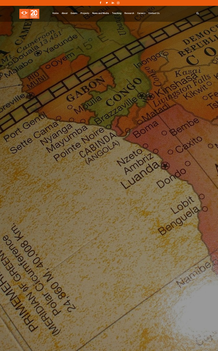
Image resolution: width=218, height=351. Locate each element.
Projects (84, 13)
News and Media (100, 13)
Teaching (116, 13)
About (65, 13)
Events (74, 13)
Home (55, 13)
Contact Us (154, 13)
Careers (141, 13)
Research (129, 13)
